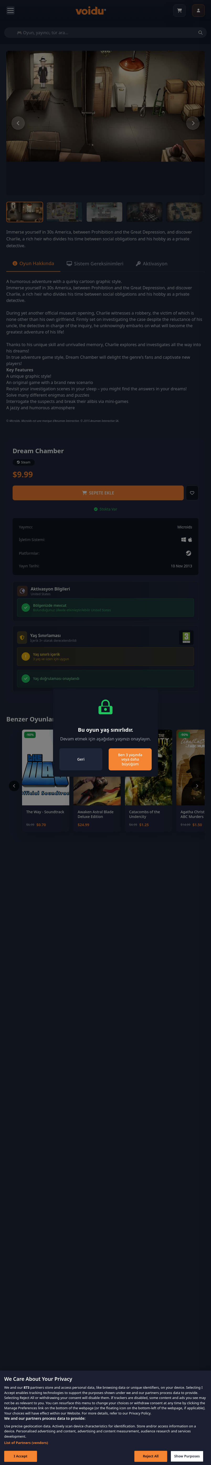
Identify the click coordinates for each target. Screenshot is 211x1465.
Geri (81, 759)
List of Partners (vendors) (26, 1447)
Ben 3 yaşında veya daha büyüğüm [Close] (130, 759)
